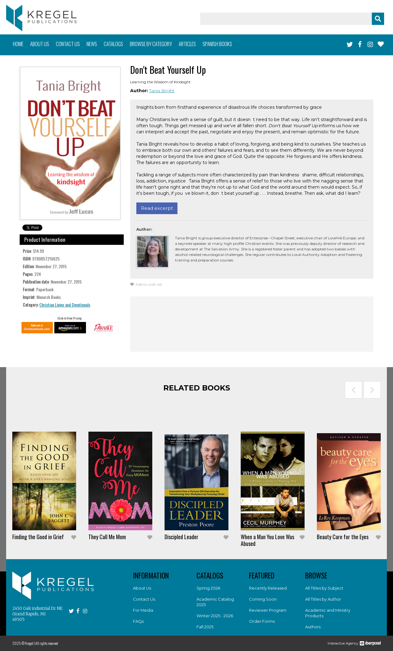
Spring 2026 (208, 588)
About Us (142, 588)
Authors (313, 626)
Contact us (68, 44)
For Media (143, 610)
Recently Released (268, 588)
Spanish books (217, 44)
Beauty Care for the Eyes (342, 536)
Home (18, 44)
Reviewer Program (267, 610)
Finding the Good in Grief (38, 536)
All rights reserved (46, 643)
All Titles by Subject (324, 588)
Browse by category (151, 44)
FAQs (138, 621)
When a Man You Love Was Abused (267, 540)
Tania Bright (161, 90)
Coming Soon (263, 599)
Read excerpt (157, 208)
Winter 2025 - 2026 (214, 615)
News (92, 44)
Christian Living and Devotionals (64, 304)
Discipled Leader (181, 536)
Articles (187, 44)
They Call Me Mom (107, 536)
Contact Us (144, 599)
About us (39, 44)
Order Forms (262, 621)
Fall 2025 (204, 626)
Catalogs (113, 44)
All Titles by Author (323, 599)
